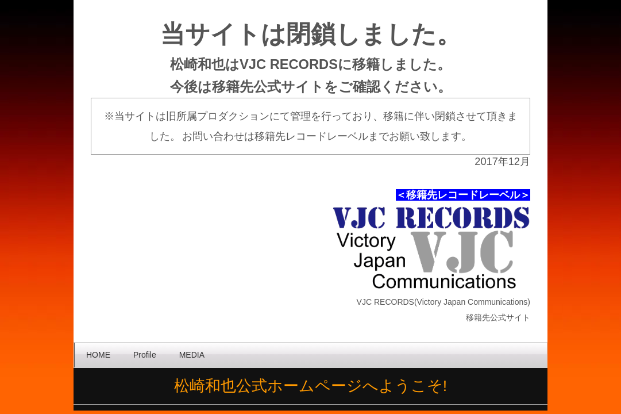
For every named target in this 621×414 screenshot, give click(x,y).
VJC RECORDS (289, 64)
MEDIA (192, 354)
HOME (98, 354)
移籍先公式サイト (268, 86)
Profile (144, 354)
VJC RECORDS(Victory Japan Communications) (443, 301)
